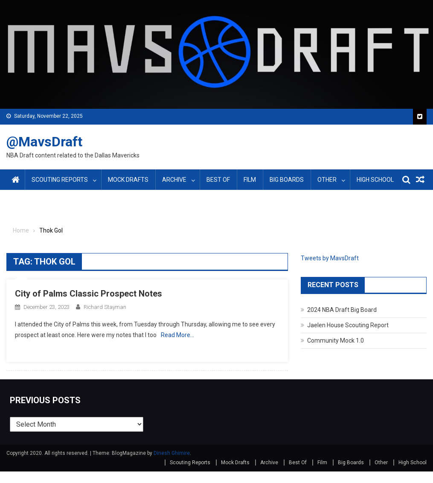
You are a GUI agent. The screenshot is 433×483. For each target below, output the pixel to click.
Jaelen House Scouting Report (348, 325)
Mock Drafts (128, 179)
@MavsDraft (44, 142)
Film (250, 179)
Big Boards (287, 179)
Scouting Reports (60, 179)
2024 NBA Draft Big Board (342, 309)
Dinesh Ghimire (172, 453)
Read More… (177, 335)
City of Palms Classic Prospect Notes (88, 293)
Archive (174, 179)
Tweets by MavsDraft (330, 258)
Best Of (218, 179)
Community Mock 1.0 (335, 340)
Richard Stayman (105, 307)
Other (327, 179)
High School (375, 179)
